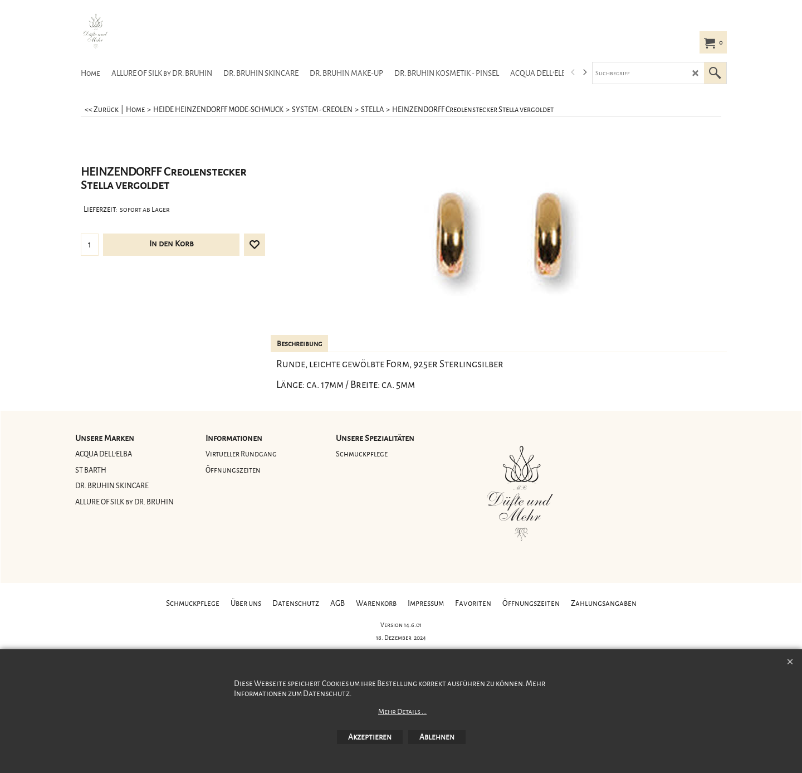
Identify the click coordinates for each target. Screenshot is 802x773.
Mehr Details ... (402, 712)
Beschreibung (299, 344)
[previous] (573, 72)
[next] (584, 72)
